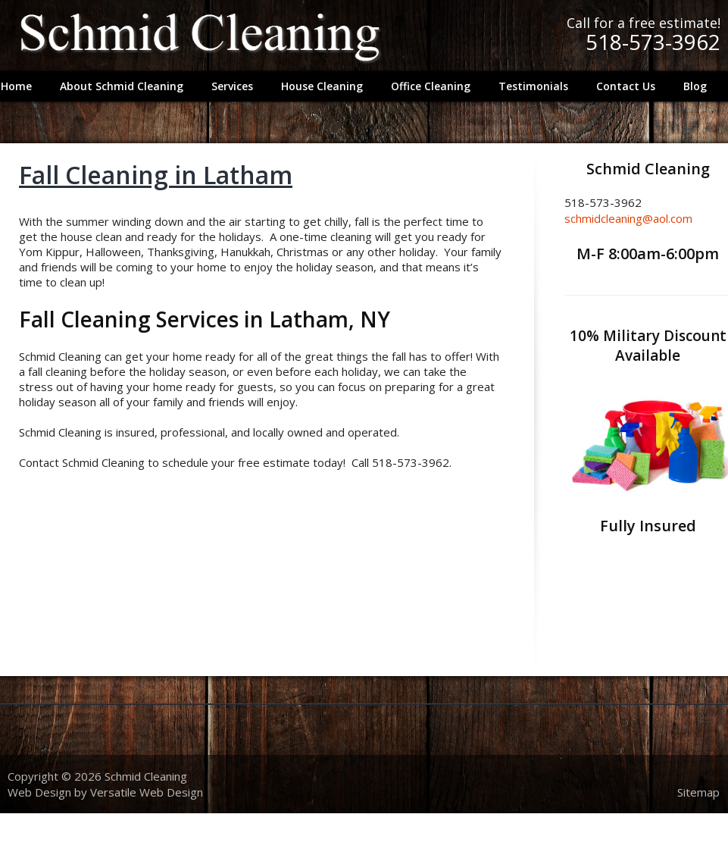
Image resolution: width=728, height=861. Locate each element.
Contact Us (625, 86)
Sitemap (698, 792)
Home (16, 86)
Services (228, 89)
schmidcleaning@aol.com (628, 218)
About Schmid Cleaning (121, 86)
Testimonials (533, 86)
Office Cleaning (430, 86)
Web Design (39, 792)
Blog (695, 86)
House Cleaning (322, 86)
